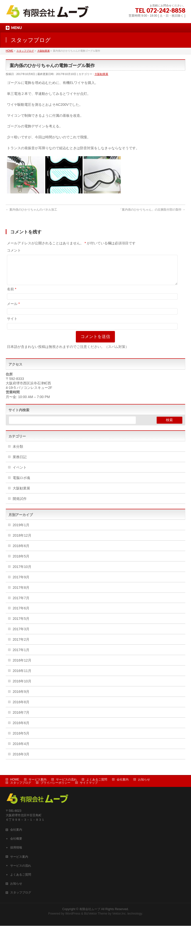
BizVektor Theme (95, 914)
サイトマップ (89, 783)
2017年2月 (21, 645)
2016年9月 (21, 698)
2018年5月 (21, 562)
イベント (20, 473)
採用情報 (16, 848)
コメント (14, 250)
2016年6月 (21, 729)
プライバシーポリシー (55, 783)
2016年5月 (21, 739)
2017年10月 (22, 573)
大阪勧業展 (101, 74)
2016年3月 (21, 760)
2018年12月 (22, 541)
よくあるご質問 (96, 779)
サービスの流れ (66, 779)
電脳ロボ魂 (21, 484)
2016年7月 (21, 718)
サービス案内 (38, 779)
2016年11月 (22, 677)
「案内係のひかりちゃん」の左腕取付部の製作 (152, 209)
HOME (14, 779)
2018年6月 (21, 552)
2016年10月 (22, 687)
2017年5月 (21, 625)
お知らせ (144, 779)
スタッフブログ (20, 783)
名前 (11, 295)
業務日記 (20, 463)
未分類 (18, 452)
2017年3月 (21, 635)
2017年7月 (21, 604)
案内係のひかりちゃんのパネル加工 (31, 209)
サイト (12, 325)
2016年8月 (21, 708)
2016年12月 (22, 666)
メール (13, 310)
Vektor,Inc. (119, 914)
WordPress (72, 914)
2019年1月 (21, 531)
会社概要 (16, 839)
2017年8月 (21, 593)
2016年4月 (21, 750)
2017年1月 (21, 656)
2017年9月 (21, 583)
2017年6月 (21, 614)
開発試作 (20, 505)
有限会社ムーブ (89, 909)
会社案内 (123, 779)
